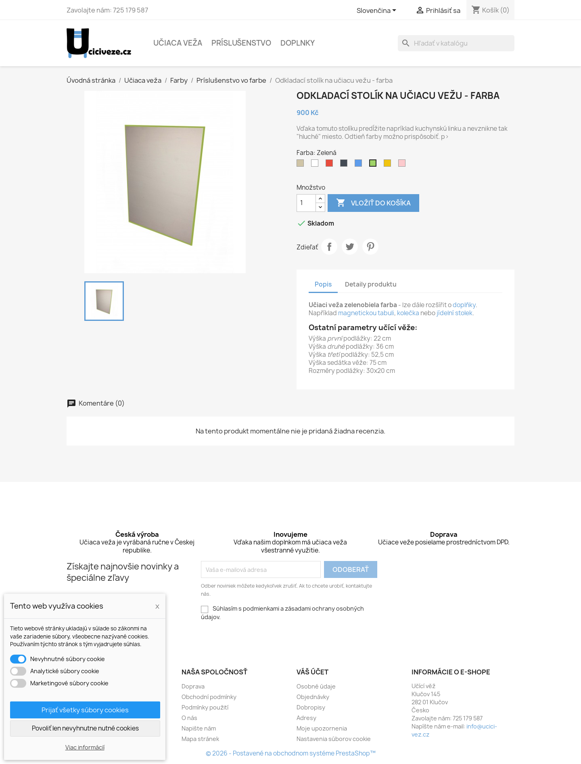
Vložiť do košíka (373, 203)
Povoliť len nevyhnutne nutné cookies (85, 728)
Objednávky (313, 697)
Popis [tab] (323, 284)
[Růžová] (403, 165)
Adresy (306, 718)
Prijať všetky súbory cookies (85, 709)
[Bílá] (316, 165)
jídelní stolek (454, 313)
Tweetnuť (350, 247)
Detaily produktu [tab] (371, 284)
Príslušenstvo (241, 43)
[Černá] (345, 165)
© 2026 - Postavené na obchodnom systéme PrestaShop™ (291, 753)
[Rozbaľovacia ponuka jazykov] (378, 11)
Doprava (193, 686)
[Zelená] (374, 165)
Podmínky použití (205, 707)
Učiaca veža (177, 43)
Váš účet (312, 672)
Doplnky (297, 43)
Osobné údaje (316, 686)
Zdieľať (329, 247)
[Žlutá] (389, 165)
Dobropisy (311, 707)
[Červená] (331, 165)
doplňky (464, 305)
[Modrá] (360, 165)
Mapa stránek (200, 739)
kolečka (408, 313)
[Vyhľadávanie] (456, 43)
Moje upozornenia (322, 728)
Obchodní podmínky (209, 697)
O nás (189, 718)
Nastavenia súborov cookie (334, 739)
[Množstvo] (306, 203)
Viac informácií (84, 747)
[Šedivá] (302, 165)
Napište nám (199, 728)
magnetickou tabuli (366, 313)
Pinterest (370, 247)
